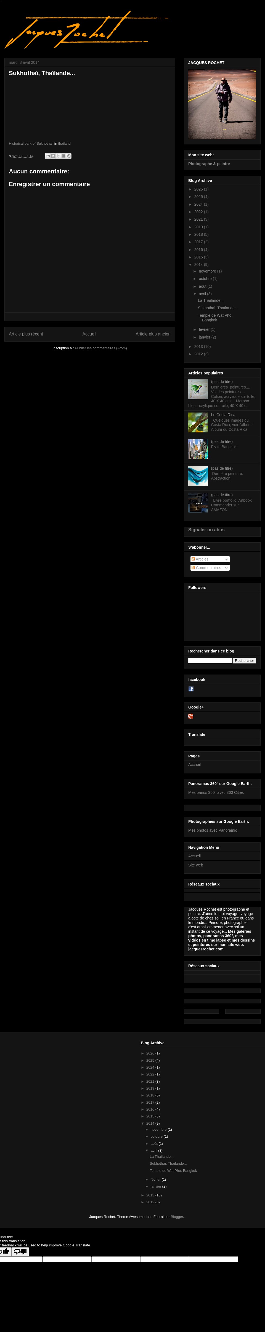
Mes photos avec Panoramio (212, 830)
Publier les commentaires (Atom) (101, 348)
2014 (199, 264)
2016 (199, 249)
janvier (205, 337)
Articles (200, 559)
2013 (199, 346)
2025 (199, 196)
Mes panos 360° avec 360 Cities (216, 792)
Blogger (177, 1217)
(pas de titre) (222, 381)
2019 (199, 227)
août (203, 286)
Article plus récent (26, 334)
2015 (199, 257)
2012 (199, 354)
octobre (206, 278)
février (205, 329)
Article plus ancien (153, 334)
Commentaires (206, 567)
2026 (199, 189)
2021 (199, 219)
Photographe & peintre (209, 164)
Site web (195, 865)
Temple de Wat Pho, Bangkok (215, 317)
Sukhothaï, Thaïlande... (218, 308)
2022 (199, 212)
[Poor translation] (20, 1251)
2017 (199, 242)
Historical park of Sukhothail (31, 143)
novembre (208, 271)
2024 (199, 204)
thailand (64, 143)
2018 (199, 234)
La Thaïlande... (211, 300)
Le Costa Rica (223, 415)
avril (203, 294)
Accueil (89, 334)
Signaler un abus (206, 529)
